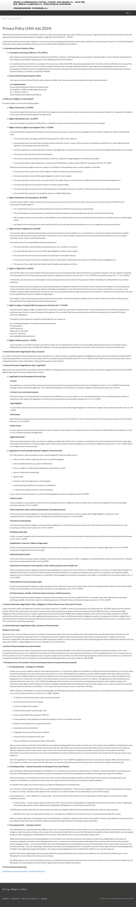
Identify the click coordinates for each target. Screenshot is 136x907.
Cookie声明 (15, 899)
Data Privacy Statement (30, 899)
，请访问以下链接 (79, 2)
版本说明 (5, 899)
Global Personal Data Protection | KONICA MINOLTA (23, 871)
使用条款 (44, 899)
